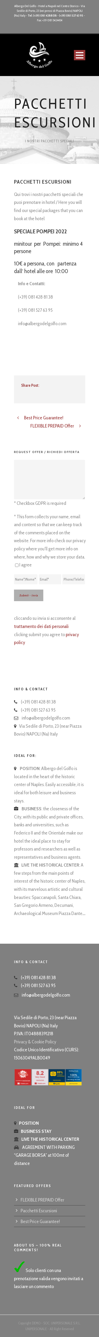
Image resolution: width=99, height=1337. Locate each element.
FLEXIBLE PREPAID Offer (42, 1200)
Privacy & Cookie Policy (35, 1042)
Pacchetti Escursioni (39, 1211)
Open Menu (79, 55)
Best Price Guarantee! (40, 1221)
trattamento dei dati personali (41, 626)
